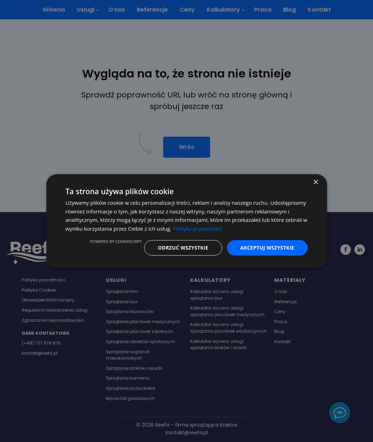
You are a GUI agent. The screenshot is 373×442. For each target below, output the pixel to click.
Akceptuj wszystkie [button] (267, 247)
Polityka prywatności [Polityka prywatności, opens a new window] (198, 228)
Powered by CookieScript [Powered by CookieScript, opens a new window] (115, 241)
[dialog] (186, 221)
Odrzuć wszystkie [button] (183, 247)
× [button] (315, 182)
